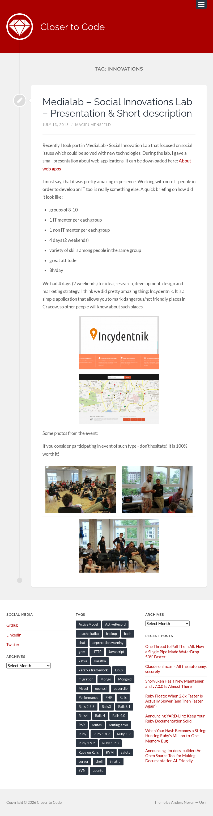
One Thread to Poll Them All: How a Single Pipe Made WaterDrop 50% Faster (174, 651)
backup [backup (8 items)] (111, 633)
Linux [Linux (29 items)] (119, 670)
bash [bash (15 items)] (127, 633)
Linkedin (13, 635)
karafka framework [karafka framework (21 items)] (93, 670)
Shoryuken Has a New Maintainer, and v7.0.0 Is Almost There (174, 683)
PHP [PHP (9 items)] (108, 697)
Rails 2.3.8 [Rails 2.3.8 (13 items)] (87, 706)
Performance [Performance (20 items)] (88, 697)
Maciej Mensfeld (93, 125)
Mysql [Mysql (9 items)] (83, 688)
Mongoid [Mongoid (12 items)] (124, 679)
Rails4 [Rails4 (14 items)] (83, 715)
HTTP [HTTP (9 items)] (96, 652)
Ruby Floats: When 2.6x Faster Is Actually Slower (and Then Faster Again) (174, 700)
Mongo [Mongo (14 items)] (105, 679)
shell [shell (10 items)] (99, 761)
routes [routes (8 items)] (97, 725)
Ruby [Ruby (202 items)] (82, 734)
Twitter (12, 644)
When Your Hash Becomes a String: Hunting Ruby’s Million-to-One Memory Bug (175, 735)
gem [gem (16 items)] (82, 652)
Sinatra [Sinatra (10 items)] (115, 761)
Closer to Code (72, 26)
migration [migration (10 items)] (86, 679)
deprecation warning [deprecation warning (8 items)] (107, 642)
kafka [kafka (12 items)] (83, 661)
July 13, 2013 (55, 125)
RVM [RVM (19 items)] (110, 752)
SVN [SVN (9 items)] (82, 770)
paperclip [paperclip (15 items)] (120, 688)
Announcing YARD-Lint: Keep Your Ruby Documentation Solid (175, 718)
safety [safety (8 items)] (125, 752)
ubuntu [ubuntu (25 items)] (98, 770)
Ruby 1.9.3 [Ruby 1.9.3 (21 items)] (110, 743)
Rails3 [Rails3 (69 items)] (106, 706)
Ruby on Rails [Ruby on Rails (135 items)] (89, 752)
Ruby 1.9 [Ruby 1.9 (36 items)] (124, 734)
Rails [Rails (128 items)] (123, 697)
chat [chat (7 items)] (82, 642)
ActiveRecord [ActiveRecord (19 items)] (115, 624)
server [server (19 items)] (83, 761)
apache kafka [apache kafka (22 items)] (89, 633)
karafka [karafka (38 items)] (100, 661)
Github (12, 625)
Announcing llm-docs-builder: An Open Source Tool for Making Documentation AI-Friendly (173, 755)
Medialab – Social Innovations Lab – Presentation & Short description (117, 107)
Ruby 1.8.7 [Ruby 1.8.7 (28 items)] (101, 734)
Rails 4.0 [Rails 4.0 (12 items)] (118, 715)
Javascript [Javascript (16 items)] (116, 652)
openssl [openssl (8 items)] (100, 688)
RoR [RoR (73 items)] (82, 725)
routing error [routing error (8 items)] (118, 725)
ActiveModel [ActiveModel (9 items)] (88, 624)
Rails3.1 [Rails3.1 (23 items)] (124, 706)
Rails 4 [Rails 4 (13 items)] (100, 715)
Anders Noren (182, 802)
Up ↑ (203, 802)
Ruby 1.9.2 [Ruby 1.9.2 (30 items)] (87, 743)
